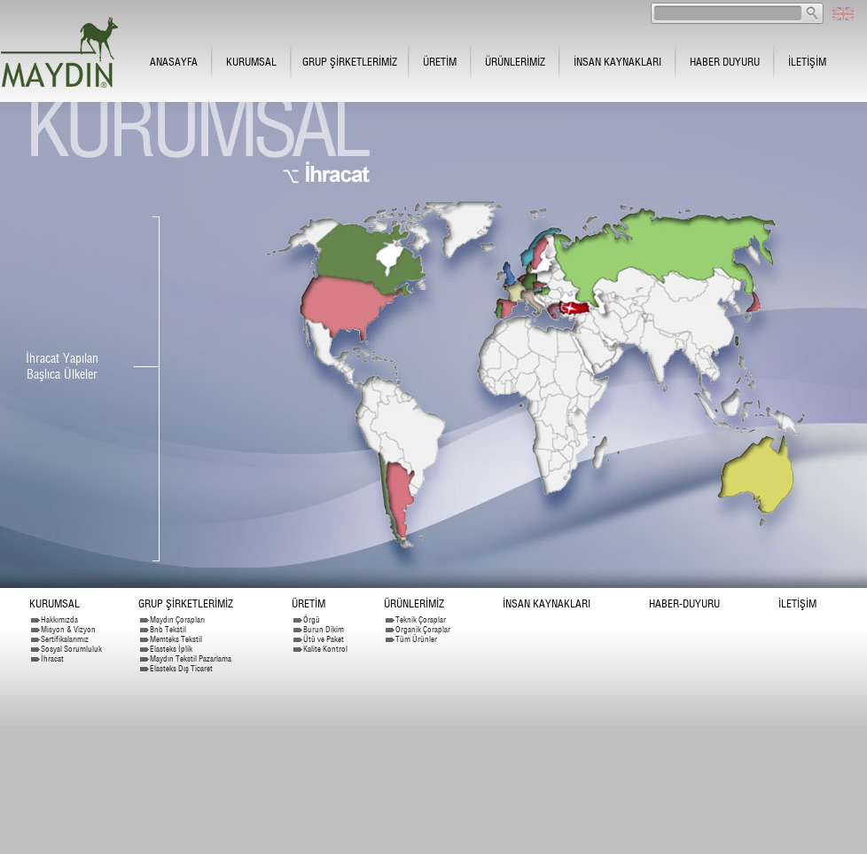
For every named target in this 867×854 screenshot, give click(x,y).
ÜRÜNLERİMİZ (515, 61)
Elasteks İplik (171, 649)
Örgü (311, 619)
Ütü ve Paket (323, 639)
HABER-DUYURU (684, 603)
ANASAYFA (174, 61)
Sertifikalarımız (65, 639)
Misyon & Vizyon (68, 629)
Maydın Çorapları (177, 619)
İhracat (52, 658)
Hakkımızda (59, 619)
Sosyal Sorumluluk (71, 649)
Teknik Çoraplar (420, 619)
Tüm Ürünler (416, 639)
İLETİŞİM (807, 61)
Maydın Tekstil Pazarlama (190, 658)
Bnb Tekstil (168, 629)
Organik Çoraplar (422, 629)
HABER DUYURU (725, 61)
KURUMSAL (251, 61)
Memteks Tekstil (176, 639)
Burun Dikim (323, 629)
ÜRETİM (440, 61)
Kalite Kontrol (325, 649)
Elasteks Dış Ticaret (181, 668)
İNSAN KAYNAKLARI (617, 61)
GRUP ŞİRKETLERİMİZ (349, 61)
